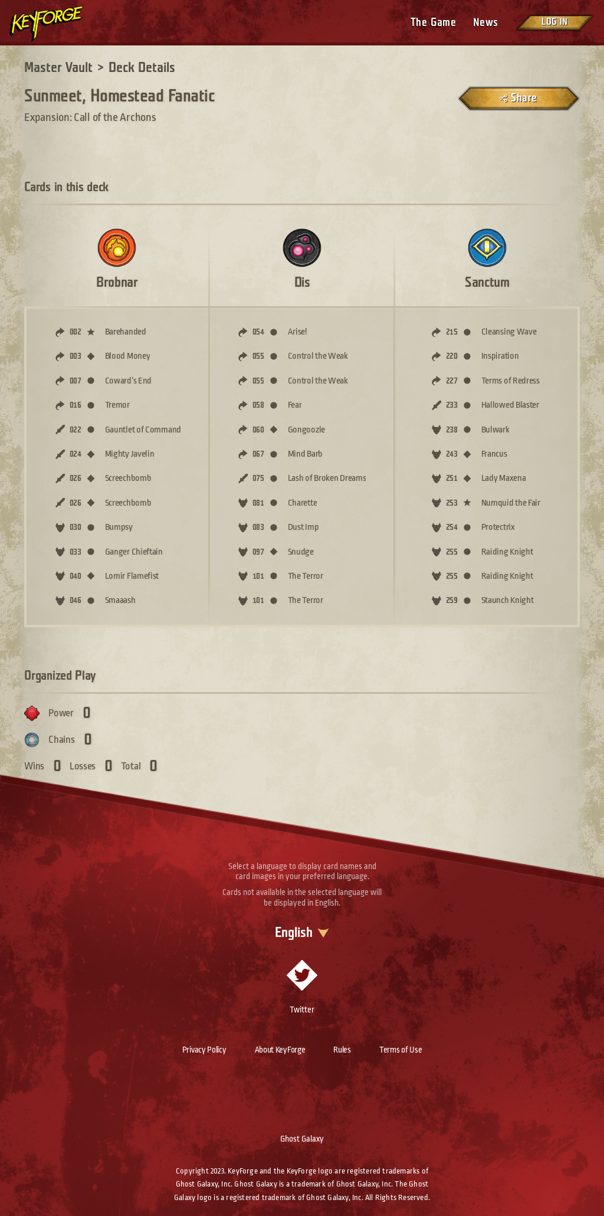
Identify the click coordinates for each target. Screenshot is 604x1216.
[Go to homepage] (56, 23)
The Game (433, 23)
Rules (342, 1049)
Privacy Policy (204, 1049)
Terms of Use (400, 1049)
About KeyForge (280, 1049)
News (485, 23)
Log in (554, 22)
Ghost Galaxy (302, 1138)
